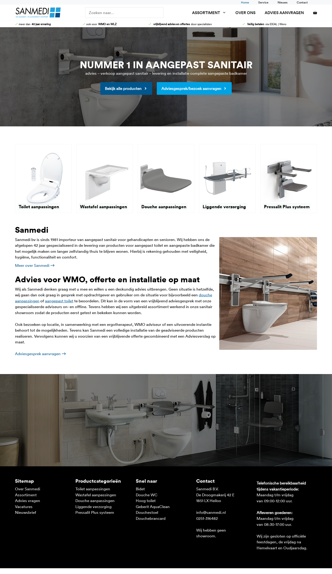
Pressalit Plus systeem (94, 512)
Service (263, 2)
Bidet (140, 488)
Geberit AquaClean (153, 506)
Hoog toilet (146, 500)
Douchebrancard (151, 518)
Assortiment (211, 12)
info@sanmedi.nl (211, 512)
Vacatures (24, 506)
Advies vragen (27, 500)
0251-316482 (207, 518)
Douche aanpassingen (95, 500)
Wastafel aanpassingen (95, 494)
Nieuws (283, 2)
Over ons (245, 12)
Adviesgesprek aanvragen (38, 353)
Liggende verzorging (93, 506)
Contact (302, 2)
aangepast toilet (59, 300)
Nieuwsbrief (25, 512)
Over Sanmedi (27, 488)
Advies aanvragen (284, 12)
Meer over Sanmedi (32, 265)
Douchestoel (147, 512)
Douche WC (146, 494)
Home (245, 2)
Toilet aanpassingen (92, 488)
